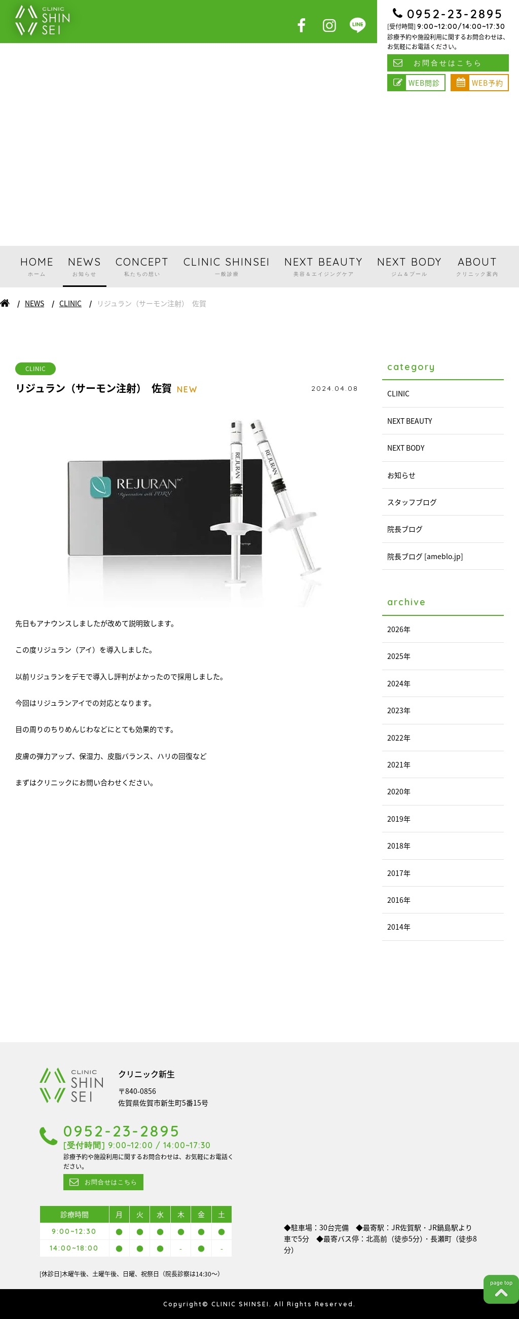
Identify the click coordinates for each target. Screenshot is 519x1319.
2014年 (399, 927)
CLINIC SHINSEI (226, 266)
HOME (37, 266)
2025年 (399, 656)
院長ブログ (405, 529)
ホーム (5, 303)
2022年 (399, 737)
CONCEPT (142, 266)
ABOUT (477, 266)
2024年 (399, 683)
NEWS (84, 266)
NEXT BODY (409, 266)
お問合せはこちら (448, 62)
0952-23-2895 (455, 14)
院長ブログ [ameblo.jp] (425, 556)
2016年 (399, 900)
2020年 (399, 791)
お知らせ (401, 475)
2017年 (399, 873)
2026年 (399, 629)
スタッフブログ (412, 502)
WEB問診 (424, 83)
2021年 (399, 764)
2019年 (399, 819)
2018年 (399, 845)
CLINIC (70, 303)
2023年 (399, 710)
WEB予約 (487, 83)
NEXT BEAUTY (323, 266)
